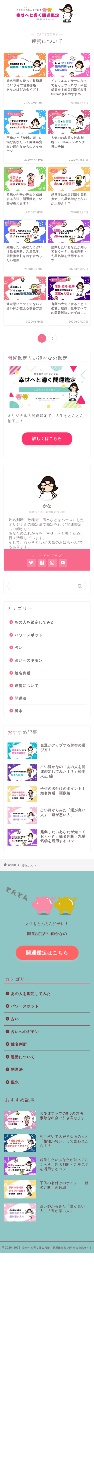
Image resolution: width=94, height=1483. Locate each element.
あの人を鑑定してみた (35, 622)
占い (19, 647)
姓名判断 (23, 673)
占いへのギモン (29, 660)
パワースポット (29, 635)
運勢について (27, 685)
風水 (19, 711)
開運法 (21, 698)
